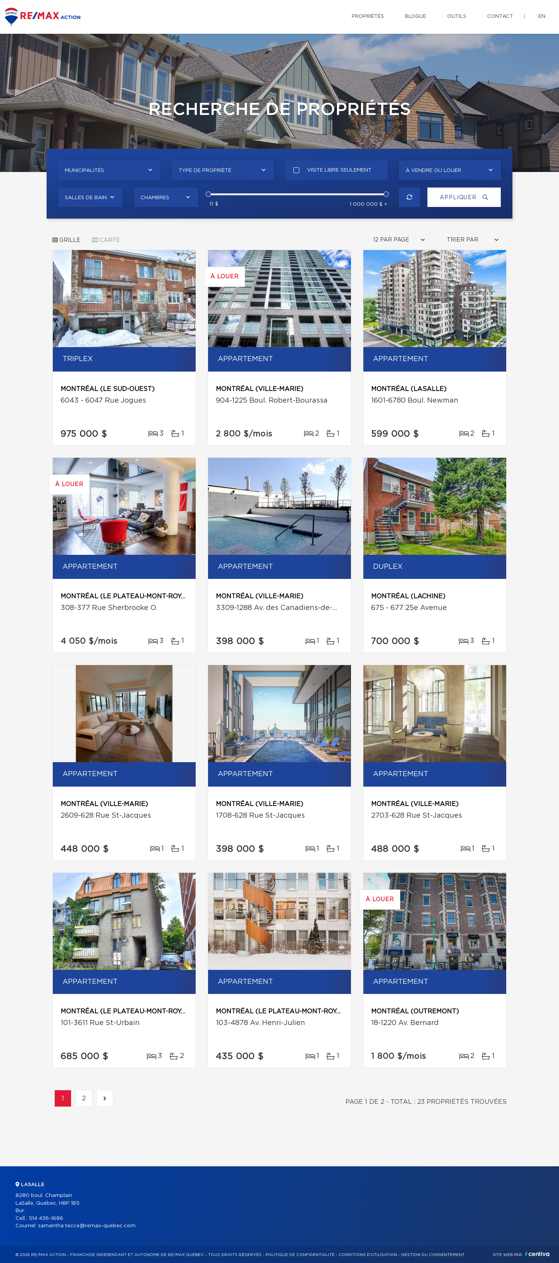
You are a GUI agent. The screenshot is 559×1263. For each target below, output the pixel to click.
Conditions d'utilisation (368, 1255)
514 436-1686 (46, 1218)
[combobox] (109, 170)
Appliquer (464, 197)
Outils (456, 16)
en (541, 16)
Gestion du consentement (433, 1255)
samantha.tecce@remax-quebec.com (86, 1225)
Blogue (415, 16)
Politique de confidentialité (300, 1255)
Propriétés (368, 16)
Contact (500, 16)
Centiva (537, 1253)
